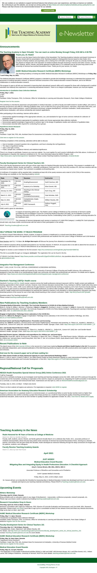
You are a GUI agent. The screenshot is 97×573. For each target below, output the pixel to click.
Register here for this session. (10, 101)
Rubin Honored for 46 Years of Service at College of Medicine (28, 435)
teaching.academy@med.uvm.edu (21, 297)
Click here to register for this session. (12, 137)
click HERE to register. (59, 387)
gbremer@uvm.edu (8, 258)
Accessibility (41, 565)
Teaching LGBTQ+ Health (15, 283)
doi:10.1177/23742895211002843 (11, 317)
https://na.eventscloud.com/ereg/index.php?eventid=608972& (58, 250)
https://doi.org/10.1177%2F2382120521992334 (63, 359)
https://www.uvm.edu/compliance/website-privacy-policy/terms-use (71, 5)
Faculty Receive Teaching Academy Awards (21, 447)
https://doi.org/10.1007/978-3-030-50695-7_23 (42, 331)
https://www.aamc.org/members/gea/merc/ (14, 156)
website (37, 174)
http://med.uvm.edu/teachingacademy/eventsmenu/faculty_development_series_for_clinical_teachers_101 (46, 531)
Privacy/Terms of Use (53, 565)
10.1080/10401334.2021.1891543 (22, 311)
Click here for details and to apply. (82, 396)
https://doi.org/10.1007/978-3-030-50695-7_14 (79, 324)
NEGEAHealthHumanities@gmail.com (74, 380)
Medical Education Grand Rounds (14, 547)
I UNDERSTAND (48, 10)
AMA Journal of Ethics (23, 346)
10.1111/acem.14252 (10, 340)
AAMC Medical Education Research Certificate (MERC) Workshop (27, 513)
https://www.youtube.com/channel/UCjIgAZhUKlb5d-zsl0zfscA (40, 256)
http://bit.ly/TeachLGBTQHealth (80, 292)
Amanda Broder (74, 156)
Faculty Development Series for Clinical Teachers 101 (22, 525)
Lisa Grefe (20, 508)
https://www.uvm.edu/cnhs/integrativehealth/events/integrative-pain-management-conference (38, 274)
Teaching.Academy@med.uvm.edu (16, 225)
